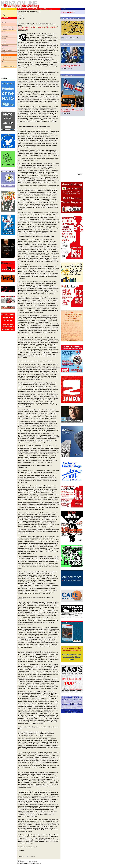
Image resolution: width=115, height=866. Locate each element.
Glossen (3, 38)
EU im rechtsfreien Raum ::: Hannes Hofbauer (70, 66)
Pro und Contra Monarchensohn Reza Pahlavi (72, 111)
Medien (3, 41)
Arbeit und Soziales (6, 26)
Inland (3, 24)
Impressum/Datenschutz (8, 66)
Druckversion (21, 18)
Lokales (3, 22)
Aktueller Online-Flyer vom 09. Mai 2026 (28, 11)
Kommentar (4, 36)
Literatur (3, 52)
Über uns (4, 61)
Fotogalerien (5, 45)
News (3, 19)
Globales (3, 31)
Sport (3, 48)
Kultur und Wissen (6, 50)
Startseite (20, 856)
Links (2, 59)
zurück (19, 15)
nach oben (32, 856)
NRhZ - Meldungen (67, 12)
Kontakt (3, 64)
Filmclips (4, 43)
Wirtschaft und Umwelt (7, 29)
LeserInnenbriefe (6, 57)
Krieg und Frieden (6, 33)
